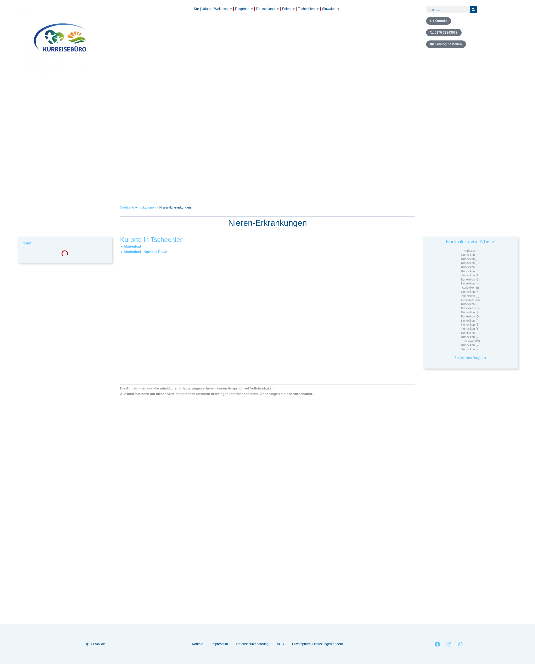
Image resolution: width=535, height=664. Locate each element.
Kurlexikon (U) (470, 332)
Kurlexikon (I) (470, 287)
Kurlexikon (470, 250)
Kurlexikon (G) (470, 279)
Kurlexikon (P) (470, 312)
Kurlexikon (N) (470, 304)
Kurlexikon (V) (470, 337)
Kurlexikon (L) (470, 296)
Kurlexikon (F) (470, 275)
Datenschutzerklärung (252, 644)
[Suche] (473, 9)
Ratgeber (244, 9)
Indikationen (147, 207)
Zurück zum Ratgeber (470, 358)
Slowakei (330, 9)
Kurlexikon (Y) (470, 345)
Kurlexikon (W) (470, 341)
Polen (288, 9)
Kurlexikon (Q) (470, 316)
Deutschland (267, 9)
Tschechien (308, 9)
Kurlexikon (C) (470, 263)
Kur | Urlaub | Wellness (213, 9)
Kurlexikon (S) (470, 324)
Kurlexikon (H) (470, 283)
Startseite (127, 207)
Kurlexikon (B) (470, 259)
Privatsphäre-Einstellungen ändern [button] (317, 644)
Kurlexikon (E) (470, 271)
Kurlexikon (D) (470, 267)
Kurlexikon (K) (470, 291)
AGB (280, 644)
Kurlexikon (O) (470, 308)
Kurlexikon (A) (470, 254)
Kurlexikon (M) (470, 300)
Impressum (220, 644)
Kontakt (197, 644)
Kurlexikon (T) (470, 328)
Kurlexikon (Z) (470, 349)
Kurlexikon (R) (470, 320)
